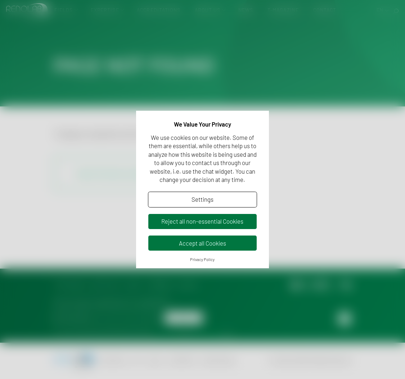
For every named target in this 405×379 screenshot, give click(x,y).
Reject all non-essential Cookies (202, 221)
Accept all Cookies (202, 243)
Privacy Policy (202, 259)
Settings (202, 199)
